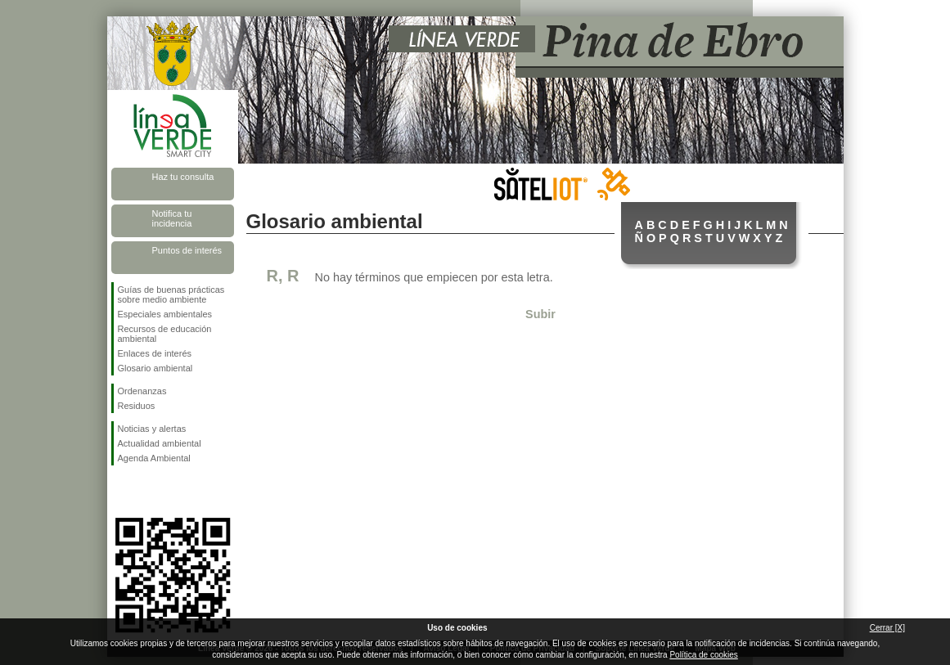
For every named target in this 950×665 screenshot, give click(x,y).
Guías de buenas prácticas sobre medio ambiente (171, 294)
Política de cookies (703, 654)
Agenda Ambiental (154, 458)
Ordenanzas (142, 391)
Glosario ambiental (155, 368)
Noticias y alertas (152, 429)
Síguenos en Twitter (148, 491)
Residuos (136, 406)
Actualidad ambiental (159, 443)
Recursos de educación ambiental (165, 334)
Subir (540, 314)
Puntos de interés (187, 250)
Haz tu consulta (183, 177)
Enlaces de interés (155, 353)
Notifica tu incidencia (172, 218)
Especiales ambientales (165, 314)
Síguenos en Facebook (121, 491)
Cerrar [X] (887, 627)
